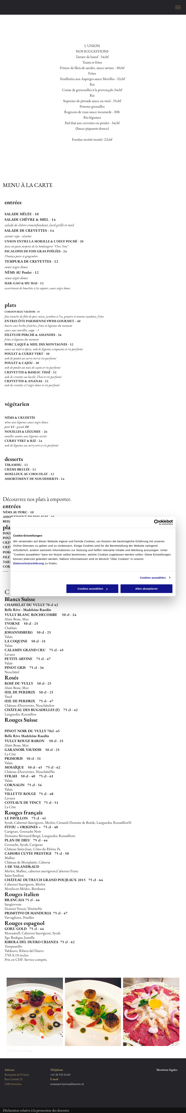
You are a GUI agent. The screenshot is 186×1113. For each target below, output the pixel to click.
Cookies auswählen (153, 577)
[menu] (178, 7)
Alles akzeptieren (146, 588)
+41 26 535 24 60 (60, 1074)
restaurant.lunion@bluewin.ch (67, 1084)
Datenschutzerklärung (28, 563)
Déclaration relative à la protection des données (36, 1110)
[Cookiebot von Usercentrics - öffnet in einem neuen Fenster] (157, 522)
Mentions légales (166, 1070)
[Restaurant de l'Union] (35, 1012)
